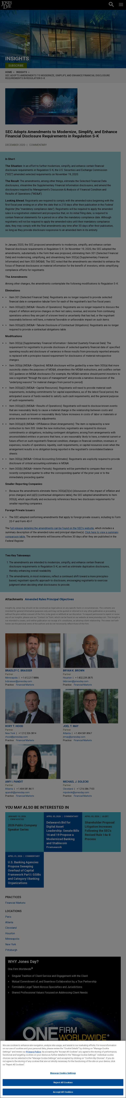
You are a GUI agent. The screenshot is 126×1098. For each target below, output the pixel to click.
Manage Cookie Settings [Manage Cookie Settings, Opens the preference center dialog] (63, 1076)
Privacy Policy (33, 1054)
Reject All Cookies (63, 1085)
